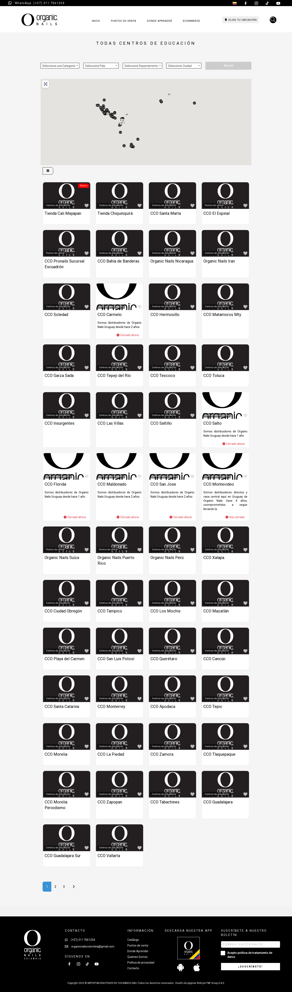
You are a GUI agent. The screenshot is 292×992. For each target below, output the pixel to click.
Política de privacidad (140, 962)
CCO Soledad (56, 314)
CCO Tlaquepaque (219, 754)
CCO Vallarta (109, 855)
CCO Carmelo (110, 314)
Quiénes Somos (137, 956)
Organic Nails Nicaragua (171, 261)
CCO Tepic (212, 706)
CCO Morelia (56, 754)
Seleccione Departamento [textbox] (141, 65)
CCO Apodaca (162, 706)
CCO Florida (55, 484)
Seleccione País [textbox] (95, 65)
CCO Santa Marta (165, 213)
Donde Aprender (137, 951)
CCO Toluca (213, 375)
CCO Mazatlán (216, 611)
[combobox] (60, 65)
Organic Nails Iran (219, 261)
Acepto (249, 954)
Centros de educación (58, 205)
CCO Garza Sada (59, 375)
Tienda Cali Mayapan (63, 213)
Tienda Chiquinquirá (115, 213)
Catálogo (133, 939)
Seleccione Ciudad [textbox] (180, 65)
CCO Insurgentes (59, 423)
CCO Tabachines (164, 802)
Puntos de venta (123, 20)
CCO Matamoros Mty (222, 314)
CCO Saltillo (161, 423)
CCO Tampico (110, 611)
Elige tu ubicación (240, 19)
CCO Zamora (161, 754)
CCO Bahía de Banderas (118, 261)
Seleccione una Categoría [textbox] (58, 65)
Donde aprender (159, 20)
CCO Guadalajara (218, 802)
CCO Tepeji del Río (114, 375)
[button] (137, 139)
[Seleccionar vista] (48, 171)
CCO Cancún (214, 658)
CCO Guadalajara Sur (63, 855)
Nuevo (83, 185)
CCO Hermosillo (164, 314)
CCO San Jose (163, 484)
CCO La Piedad (111, 754)
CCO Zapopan (110, 802)
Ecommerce (191, 20)
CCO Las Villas (110, 423)
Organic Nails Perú (167, 557)
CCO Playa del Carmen (64, 658)
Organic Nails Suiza (62, 557)
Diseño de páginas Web (188, 983)
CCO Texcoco (162, 375)
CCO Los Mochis (165, 611)
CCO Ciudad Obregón (63, 611)
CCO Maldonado (112, 484)
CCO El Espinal (216, 213)
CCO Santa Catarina (62, 706)
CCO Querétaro (163, 658)
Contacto (133, 968)
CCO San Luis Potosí (116, 658)
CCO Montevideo (218, 484)
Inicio (96, 20)
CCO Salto (212, 423)
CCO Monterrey (111, 706)
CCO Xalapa (213, 557)
